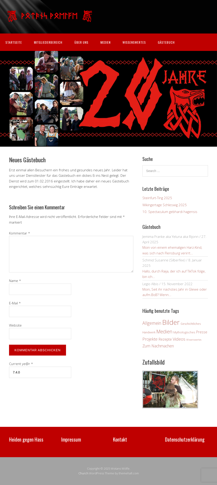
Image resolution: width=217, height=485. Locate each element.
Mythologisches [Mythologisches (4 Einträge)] (184, 332)
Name (15, 280)
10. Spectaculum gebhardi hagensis (169, 211)
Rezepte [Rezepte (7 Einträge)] (165, 339)
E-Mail (15, 303)
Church (83, 473)
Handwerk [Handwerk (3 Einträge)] (149, 332)
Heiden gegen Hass (26, 439)
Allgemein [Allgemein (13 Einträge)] (151, 323)
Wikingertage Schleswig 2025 (164, 205)
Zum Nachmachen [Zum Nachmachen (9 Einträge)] (158, 346)
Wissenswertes (134, 42)
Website (15, 325)
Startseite (13, 42)
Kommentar (19, 233)
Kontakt (120, 439)
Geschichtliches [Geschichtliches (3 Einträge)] (191, 324)
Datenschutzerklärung (185, 439)
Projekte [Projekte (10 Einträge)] (150, 339)
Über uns (81, 42)
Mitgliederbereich (48, 42)
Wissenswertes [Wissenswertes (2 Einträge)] (193, 339)
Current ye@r (21, 363)
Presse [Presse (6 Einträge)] (201, 332)
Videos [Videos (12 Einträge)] (179, 339)
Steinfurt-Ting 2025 (157, 198)
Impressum (71, 439)
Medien (105, 42)
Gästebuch (166, 42)
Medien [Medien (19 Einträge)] (164, 331)
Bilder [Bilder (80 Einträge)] (171, 322)
